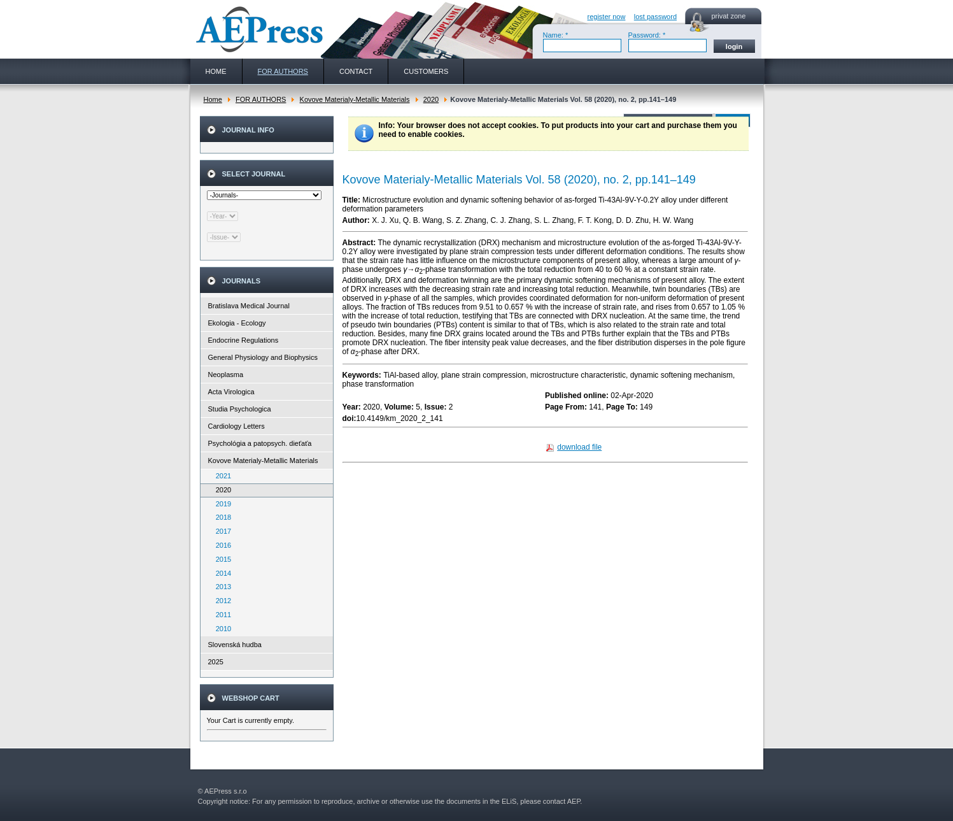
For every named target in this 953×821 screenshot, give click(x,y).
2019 (221, 504)
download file (579, 447)
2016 (221, 545)
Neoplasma (226, 374)
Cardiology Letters (236, 426)
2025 (215, 662)
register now (607, 16)
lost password (655, 16)
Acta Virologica (231, 392)
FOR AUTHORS (261, 99)
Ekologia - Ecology (237, 323)
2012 (221, 600)
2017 (221, 531)
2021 (221, 476)
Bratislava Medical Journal (249, 306)
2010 (221, 628)
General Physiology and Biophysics (263, 357)
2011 (221, 614)
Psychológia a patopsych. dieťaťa (260, 443)
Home (213, 99)
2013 (221, 586)
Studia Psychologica (239, 409)
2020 (431, 99)
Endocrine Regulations (243, 340)
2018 (221, 517)
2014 (221, 573)
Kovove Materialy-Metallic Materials (355, 99)
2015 (221, 559)
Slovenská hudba (235, 644)
